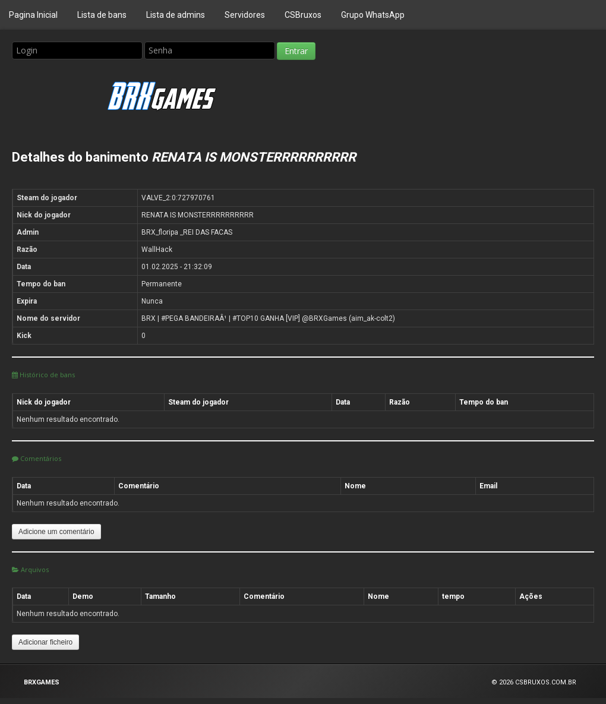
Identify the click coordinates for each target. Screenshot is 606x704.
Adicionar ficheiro (45, 642)
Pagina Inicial (33, 15)
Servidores (245, 15)
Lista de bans (102, 15)
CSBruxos (303, 15)
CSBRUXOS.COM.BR (545, 682)
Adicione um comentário (56, 532)
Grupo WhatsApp (373, 15)
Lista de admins (175, 15)
